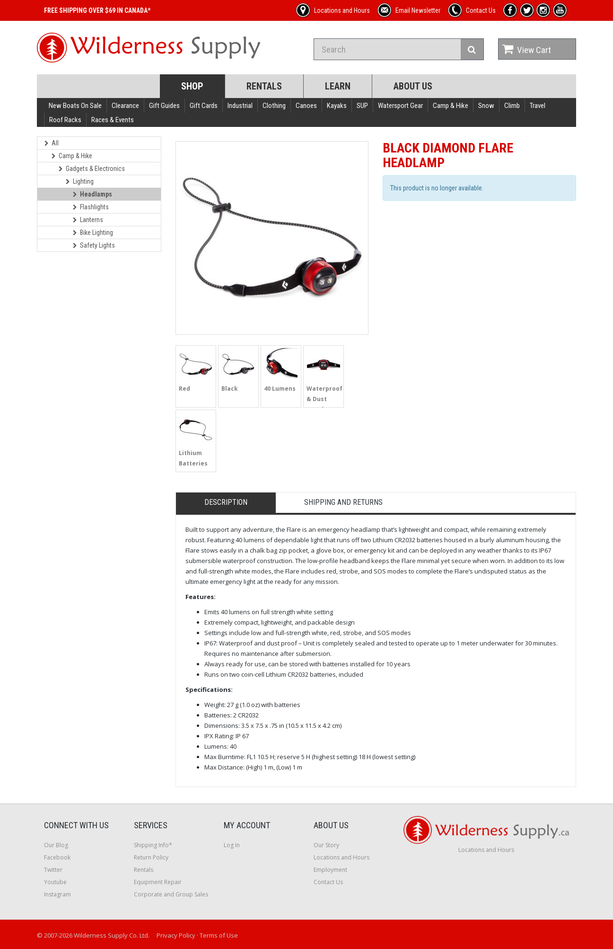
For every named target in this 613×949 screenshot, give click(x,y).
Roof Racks (65, 120)
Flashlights (91, 207)
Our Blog (56, 845)
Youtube (55, 882)
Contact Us (328, 882)
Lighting (80, 181)
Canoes (306, 105)
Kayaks (337, 105)
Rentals (264, 86)
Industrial (240, 105)
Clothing (274, 105)
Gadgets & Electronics (92, 168)
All (51, 143)
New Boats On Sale (75, 105)
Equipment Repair (158, 882)
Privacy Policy (176, 935)
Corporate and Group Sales (171, 894)
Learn (337, 86)
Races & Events (112, 120)
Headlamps (92, 194)
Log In (232, 845)
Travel (537, 105)
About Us (413, 86)
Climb (512, 105)
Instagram (57, 894)
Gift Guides (164, 105)
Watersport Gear (400, 105)
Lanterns (88, 220)
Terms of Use (219, 935)
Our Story (326, 845)
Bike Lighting (93, 232)
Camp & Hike (450, 105)
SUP (362, 105)
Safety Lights (94, 245)
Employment (330, 870)
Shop (192, 86)
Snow (486, 105)
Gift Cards (204, 105)
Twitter (53, 870)
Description (225, 502)
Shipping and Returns (343, 502)
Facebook (57, 857)
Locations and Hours (341, 857)
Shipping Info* (153, 845)
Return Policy (151, 857)
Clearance (125, 105)
